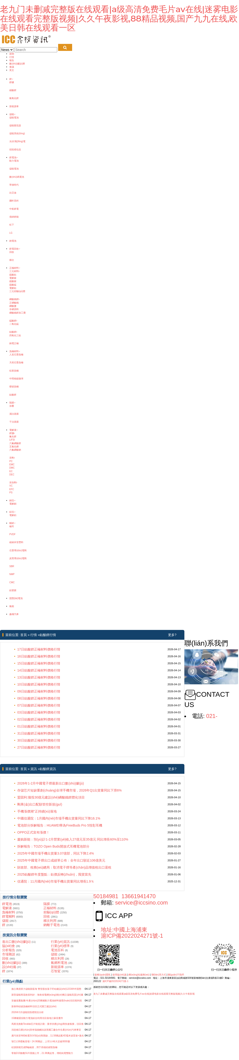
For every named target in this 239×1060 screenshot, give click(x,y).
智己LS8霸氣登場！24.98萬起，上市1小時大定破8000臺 (40, 1041)
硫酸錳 (12, 284)
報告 (11, 60)
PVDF (12, 534)
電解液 (13, 430)
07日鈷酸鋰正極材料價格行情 (38, 705)
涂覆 (11, 406)
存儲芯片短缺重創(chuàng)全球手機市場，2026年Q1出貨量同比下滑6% (69, 790)
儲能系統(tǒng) (17, 133)
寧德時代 (14, 185)
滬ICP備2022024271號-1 (132, 936)
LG (10, 233)
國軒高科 (14, 200)
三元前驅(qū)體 (17, 291)
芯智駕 (56, 971)
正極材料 (14, 268)
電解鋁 (12, 515)
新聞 (11, 54)
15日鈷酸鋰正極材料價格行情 (38, 663)
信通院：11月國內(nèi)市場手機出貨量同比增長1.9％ (55, 881)
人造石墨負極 (16, 354)
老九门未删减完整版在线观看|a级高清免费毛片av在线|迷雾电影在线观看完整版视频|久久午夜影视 (144, 994)
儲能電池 (14, 117)
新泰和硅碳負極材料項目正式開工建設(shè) (33, 1006)
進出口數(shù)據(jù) (16, 941)
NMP (11, 574)
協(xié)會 (8, 946)
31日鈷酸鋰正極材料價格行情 (38, 733)
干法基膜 (14, 421)
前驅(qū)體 (51, 912)
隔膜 (12, 402)
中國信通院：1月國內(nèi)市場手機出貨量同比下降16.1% (58, 818)
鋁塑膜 (12, 590)
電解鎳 (12, 278)
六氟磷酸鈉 (15, 450)
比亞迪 (12, 192)
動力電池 (14, 160)
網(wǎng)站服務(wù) (138, 974)
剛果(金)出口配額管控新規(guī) (39, 804)
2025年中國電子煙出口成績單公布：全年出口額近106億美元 (61, 860)
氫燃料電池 (59, 963)
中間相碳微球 (16, 378)
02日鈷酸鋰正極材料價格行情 (38, 719)
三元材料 (14, 271)
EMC (11, 464)
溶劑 (12, 457)
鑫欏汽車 (14, 614)
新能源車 (14, 106)
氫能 (11, 606)
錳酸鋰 (13, 320)
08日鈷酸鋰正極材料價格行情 (38, 698)
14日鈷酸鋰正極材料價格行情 (38, 670)
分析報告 (8, 950)
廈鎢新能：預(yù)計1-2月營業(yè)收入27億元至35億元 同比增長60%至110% (72, 839)
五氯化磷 (14, 446)
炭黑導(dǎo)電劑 (18, 558)
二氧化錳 (14, 324)
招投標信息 (15, 149)
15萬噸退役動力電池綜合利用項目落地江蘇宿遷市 (37, 1018)
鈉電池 (12, 241)
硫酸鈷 (12, 274)
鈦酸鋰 (12, 394)
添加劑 (13, 482)
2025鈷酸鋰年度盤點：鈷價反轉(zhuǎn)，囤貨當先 (54, 874)
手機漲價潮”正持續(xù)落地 (37, 811)
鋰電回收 (14, 248)
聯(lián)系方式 (158, 974)
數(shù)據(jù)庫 (17, 63)
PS (10, 492)
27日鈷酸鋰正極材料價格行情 (38, 747)
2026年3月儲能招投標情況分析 (27, 1012)
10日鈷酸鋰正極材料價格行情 (38, 684)
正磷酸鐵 (14, 302)
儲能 (12, 114)
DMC (12, 467)
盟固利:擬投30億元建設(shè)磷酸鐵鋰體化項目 (51, 797)
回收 (11, 252)
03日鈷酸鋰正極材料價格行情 (38, 712)
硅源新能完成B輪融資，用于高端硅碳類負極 (34, 1047)
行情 (11, 57)
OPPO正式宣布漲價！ (33, 832)
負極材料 (14, 351)
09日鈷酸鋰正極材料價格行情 (38, 691)
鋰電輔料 (8, 916)
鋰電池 (13, 157)
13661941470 (138, 896)
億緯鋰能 (14, 217)
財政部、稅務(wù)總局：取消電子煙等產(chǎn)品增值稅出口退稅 (64, 867)
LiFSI (12, 439)
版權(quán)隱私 (103, 974)
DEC (11, 474)
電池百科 (57, 950)
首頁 (23, 635)
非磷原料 (14, 309)
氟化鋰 (12, 436)
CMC (12, 582)
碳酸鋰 (12, 90)
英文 (11, 70)
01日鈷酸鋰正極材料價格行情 (38, 726)
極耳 (11, 526)
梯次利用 (49, 920)
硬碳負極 (14, 386)
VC (11, 485)
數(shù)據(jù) (11, 963)
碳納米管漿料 (16, 542)
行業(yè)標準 (60, 946)
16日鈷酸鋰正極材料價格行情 (38, 656)
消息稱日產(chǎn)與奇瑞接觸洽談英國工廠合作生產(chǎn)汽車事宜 (46, 1029)
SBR (11, 566)
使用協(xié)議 (119, 974)
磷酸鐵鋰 (14, 299)
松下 (11, 224)
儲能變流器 (15, 125)
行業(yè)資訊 (60, 941)
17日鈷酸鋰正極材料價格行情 (38, 649)
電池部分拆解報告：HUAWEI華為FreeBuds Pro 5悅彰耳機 (59, 825)
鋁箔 (12, 512)
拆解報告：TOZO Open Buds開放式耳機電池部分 (53, 846)
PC (11, 461)
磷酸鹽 (12, 306)
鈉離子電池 (51, 925)
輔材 (12, 523)
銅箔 (12, 500)
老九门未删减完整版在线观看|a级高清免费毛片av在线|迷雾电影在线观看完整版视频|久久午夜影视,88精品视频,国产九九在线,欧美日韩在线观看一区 (119, 18)
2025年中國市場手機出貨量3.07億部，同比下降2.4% (55, 853)
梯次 (11, 260)
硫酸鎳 (12, 281)
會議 (11, 67)
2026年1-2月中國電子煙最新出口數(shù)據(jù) (50, 783)
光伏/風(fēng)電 (17, 141)
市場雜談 (8, 954)
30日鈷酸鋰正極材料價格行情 (38, 740)
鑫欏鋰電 (4, 75)
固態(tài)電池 (16, 598)
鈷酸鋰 (13, 332)
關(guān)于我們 (176, 974)
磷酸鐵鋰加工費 (17, 312)
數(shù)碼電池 (16, 177)
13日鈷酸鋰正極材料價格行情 (38, 677)
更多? (172, 635)
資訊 (33, 769)
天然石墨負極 (16, 362)
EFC (11, 489)
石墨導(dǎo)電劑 (18, 550)
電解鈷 (12, 288)
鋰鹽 (12, 433)
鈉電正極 (14, 343)
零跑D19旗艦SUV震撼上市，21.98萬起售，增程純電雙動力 (42, 1053)
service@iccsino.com (141, 902)
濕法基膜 (14, 414)
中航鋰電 (14, 209)
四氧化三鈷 (15, 335)
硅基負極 (14, 370)
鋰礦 (11, 82)
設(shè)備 (9, 967)
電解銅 (12, 503)
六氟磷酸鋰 (15, 443)
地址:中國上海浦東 (124, 929)
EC (11, 471)
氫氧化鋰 (14, 98)
